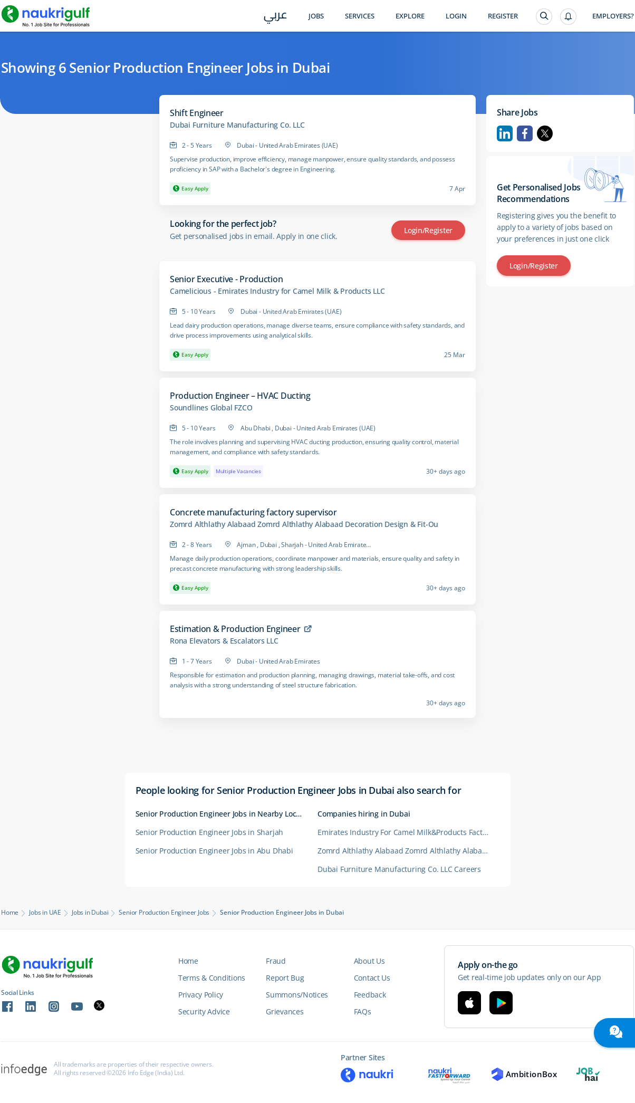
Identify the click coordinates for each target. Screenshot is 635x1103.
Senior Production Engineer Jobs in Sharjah (210, 832)
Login (456, 16)
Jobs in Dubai (90, 912)
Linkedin (505, 133)
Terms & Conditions (211, 978)
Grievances (284, 1011)
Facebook (525, 133)
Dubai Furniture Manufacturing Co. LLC (237, 125)
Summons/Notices (297, 995)
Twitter (545, 133)
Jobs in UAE (45, 912)
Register (503, 16)
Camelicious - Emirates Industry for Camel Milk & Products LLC (277, 291)
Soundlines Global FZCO (211, 408)
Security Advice (204, 1011)
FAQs (362, 1011)
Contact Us (372, 978)
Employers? (613, 16)
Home (9, 912)
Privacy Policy (200, 995)
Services (359, 16)
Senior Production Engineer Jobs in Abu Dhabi (214, 851)
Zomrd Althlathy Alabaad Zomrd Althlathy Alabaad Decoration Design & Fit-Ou (304, 524)
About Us (369, 961)
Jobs (316, 16)
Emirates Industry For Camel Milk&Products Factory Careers (408, 832)
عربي (275, 16)
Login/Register (428, 230)
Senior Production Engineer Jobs (164, 912)
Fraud (276, 961)
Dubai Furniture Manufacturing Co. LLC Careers (399, 869)
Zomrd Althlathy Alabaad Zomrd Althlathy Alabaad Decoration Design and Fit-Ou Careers (408, 851)
